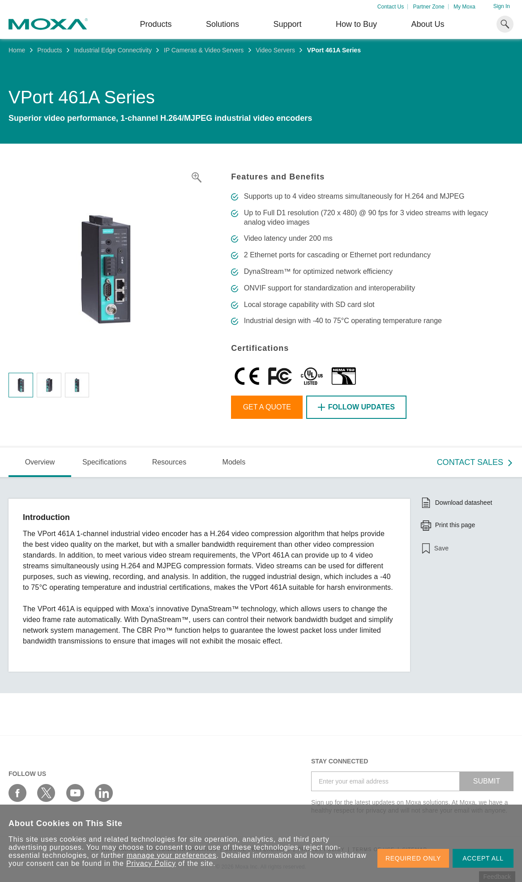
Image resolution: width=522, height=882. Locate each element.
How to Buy (356, 24)
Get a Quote (267, 407)
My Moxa (464, 6)
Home (17, 50)
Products (49, 50)
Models (234, 462)
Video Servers (275, 50)
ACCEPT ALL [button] (483, 858)
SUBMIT (486, 781)
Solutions (222, 24)
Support (287, 24)
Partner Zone (429, 6)
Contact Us (390, 6)
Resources (169, 462)
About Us (427, 24)
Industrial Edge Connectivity (113, 50)
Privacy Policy (151, 863)
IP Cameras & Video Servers (204, 50)
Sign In (501, 6)
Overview (40, 462)
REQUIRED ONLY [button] (413, 858)
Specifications (104, 462)
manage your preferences (172, 855)
